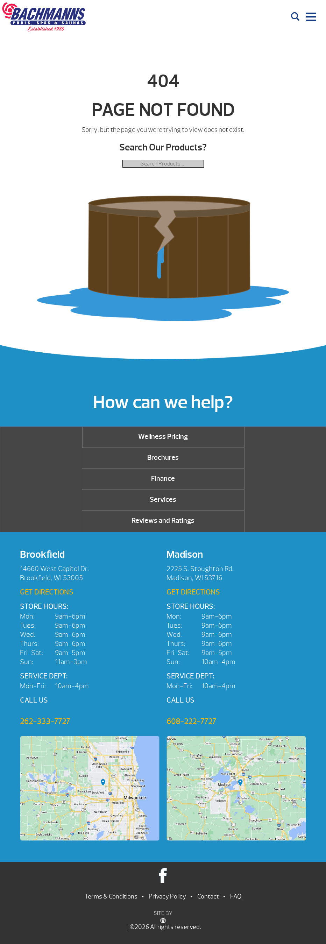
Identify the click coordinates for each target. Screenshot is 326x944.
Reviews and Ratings (163, 520)
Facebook (163, 875)
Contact (208, 897)
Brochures (163, 457)
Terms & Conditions (111, 897)
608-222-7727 (191, 721)
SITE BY (163, 916)
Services (163, 499)
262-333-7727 (45, 721)
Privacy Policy (167, 897)
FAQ (235, 897)
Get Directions (46, 592)
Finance (163, 478)
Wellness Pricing (163, 436)
